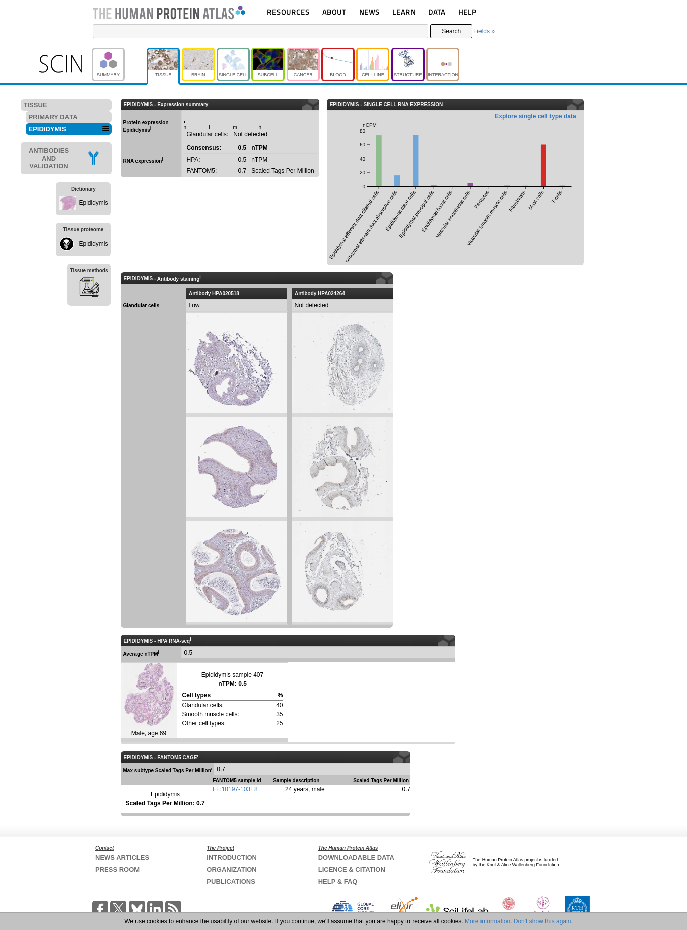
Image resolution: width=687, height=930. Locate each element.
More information (487, 921)
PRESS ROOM (117, 869)
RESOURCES (288, 12)
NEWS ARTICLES (122, 857)
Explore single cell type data (535, 116)
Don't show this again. (543, 921)
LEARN (404, 12)
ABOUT (334, 12)
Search (451, 31)
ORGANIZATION (231, 869)
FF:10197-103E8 (235, 789)
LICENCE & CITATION (351, 869)
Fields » (484, 31)
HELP (467, 12)
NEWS (369, 12)
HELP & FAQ (338, 881)
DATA (436, 12)
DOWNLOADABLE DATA (356, 857)
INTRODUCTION (232, 857)
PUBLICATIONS (231, 881)
